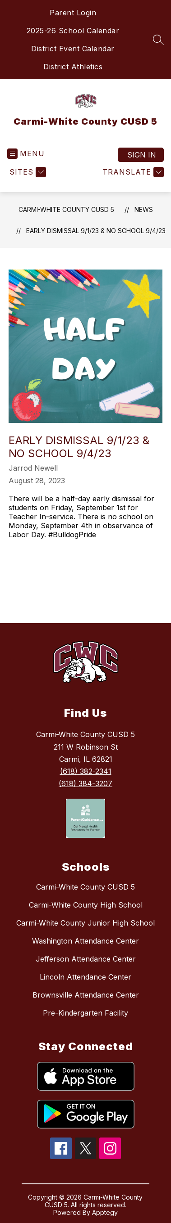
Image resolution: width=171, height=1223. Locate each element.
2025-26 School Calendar (73, 30)
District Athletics (72, 66)
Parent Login (73, 12)
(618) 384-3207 (85, 783)
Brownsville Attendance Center (85, 994)
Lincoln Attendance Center (85, 976)
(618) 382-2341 (85, 771)
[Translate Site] (132, 172)
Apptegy (105, 1212)
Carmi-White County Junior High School (85, 922)
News (143, 209)
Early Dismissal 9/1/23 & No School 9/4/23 (96, 230)
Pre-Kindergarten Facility (85, 1012)
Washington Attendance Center (85, 940)
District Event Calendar (73, 48)
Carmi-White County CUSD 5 (66, 209)
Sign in (141, 154)
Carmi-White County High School (86, 904)
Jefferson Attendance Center (86, 958)
